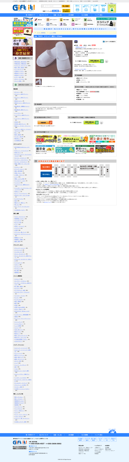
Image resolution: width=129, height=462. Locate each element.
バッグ (16, 363)
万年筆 (16, 122)
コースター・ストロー (20, 295)
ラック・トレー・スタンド (21, 414)
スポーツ (17, 264)
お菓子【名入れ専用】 (20, 307)
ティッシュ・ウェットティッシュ (22, 318)
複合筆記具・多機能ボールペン (22, 106)
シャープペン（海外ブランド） (22, 118)
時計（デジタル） (19, 397)
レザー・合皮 (18, 77)
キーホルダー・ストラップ (21, 383)
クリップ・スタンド (19, 169)
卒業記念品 (81, 450)
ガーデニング (18, 268)
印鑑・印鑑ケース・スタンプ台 (22, 163)
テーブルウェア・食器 (20, 290)
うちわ (16, 369)
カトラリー (17, 288)
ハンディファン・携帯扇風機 (21, 314)
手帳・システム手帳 (19, 178)
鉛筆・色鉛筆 (18, 134)
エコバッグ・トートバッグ (21, 348)
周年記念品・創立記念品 (20, 61)
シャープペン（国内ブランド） (22, 115)
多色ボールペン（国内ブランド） (22, 103)
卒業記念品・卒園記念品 (20, 63)
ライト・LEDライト (19, 410)
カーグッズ (17, 266)
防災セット (17, 333)
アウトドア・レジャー (20, 248)
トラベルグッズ (18, 262)
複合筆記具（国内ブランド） (21, 109)
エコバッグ (81, 452)
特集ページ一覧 (82, 453)
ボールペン (17, 92)
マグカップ (17, 279)
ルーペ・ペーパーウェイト (21, 193)
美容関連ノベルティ (19, 218)
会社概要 (107, 447)
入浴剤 (16, 230)
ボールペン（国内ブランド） (21, 94)
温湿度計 (17, 404)
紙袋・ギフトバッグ (19, 359)
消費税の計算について (81, 47)
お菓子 (16, 305)
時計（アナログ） (19, 399)
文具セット (17, 191)
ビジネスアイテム (19, 198)
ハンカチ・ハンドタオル (20, 377)
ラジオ (16, 412)
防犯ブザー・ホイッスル (20, 337)
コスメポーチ (18, 220)
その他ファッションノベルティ (22, 389)
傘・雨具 (17, 270)
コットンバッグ (18, 353)
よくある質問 (97, 452)
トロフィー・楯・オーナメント (22, 418)
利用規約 (97, 453)
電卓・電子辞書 (18, 171)
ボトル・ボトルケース (20, 254)
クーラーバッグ (18, 250)
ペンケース (17, 182)
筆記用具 (15, 89)
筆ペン (16, 132)
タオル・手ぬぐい (19, 309)
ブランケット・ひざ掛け (20, 385)
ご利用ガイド (97, 447)
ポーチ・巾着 (18, 361)
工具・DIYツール (19, 329)
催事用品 (17, 272)
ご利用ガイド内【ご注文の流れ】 (52, 184)
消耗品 (16, 316)
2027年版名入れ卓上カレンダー (22, 147)
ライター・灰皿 (18, 387)
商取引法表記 (108, 449)
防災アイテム (18, 331)
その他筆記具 (18, 140)
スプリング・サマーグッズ (21, 65)
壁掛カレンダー (89, 447)
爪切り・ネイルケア (19, 226)
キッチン (17, 297)
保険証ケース (18, 237)
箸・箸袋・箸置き (19, 286)
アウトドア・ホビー (18, 245)
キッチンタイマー (19, 299)
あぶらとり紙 (18, 222)
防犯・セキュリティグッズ (21, 335)
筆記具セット (18, 138)
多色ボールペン (18, 101)
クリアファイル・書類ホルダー (22, 184)
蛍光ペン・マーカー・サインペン (22, 126)
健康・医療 (17, 241)
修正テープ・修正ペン (20, 202)
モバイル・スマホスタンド (21, 161)
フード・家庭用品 (17, 276)
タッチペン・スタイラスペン (21, 160)
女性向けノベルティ (19, 75)
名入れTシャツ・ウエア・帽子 (22, 370)
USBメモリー (18, 152)
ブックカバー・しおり (20, 180)
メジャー (17, 327)
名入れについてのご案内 (80, 69)
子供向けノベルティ (19, 71)
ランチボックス (18, 252)
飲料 (16, 303)
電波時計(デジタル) (19, 401)
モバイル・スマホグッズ (20, 158)
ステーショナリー (17, 144)
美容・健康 (16, 213)
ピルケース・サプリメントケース (22, 234)
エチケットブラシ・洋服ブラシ (22, 374)
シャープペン (18, 113)
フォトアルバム (18, 408)
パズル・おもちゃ (19, 416)
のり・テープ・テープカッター (22, 206)
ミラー (16, 224)
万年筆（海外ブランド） (20, 124)
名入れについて (47, 202)
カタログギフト (18, 341)
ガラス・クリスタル (19, 79)
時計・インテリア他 (18, 393)
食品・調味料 (18, 301)
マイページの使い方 (99, 449)
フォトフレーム (18, 406)
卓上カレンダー (82, 447)
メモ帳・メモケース (19, 175)
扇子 (16, 367)
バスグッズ (17, 228)
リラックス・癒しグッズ (20, 232)
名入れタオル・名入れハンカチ (22, 311)
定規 (16, 200)
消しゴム (17, 204)
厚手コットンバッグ (19, 355)
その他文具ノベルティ (20, 210)
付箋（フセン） (18, 173)
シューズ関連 (18, 325)
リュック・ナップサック (20, 365)
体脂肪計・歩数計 (19, 239)
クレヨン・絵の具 (19, 136)
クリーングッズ (18, 322)
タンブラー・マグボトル (20, 281)
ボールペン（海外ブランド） (21, 97)
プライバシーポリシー (110, 450)
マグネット (17, 167)
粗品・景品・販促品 (19, 67)
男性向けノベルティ (19, 73)
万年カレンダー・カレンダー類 (22, 195)
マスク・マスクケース (20, 216)
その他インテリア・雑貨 (20, 421)
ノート (16, 177)
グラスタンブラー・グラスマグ (22, 292)
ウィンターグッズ (19, 69)
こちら (114, 3)
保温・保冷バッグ (19, 357)
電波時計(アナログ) (19, 403)
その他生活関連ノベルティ (21, 339)
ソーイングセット (19, 324)
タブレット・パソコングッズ (21, 150)
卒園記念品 (86, 450)
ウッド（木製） (18, 81)
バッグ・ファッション (18, 344)
